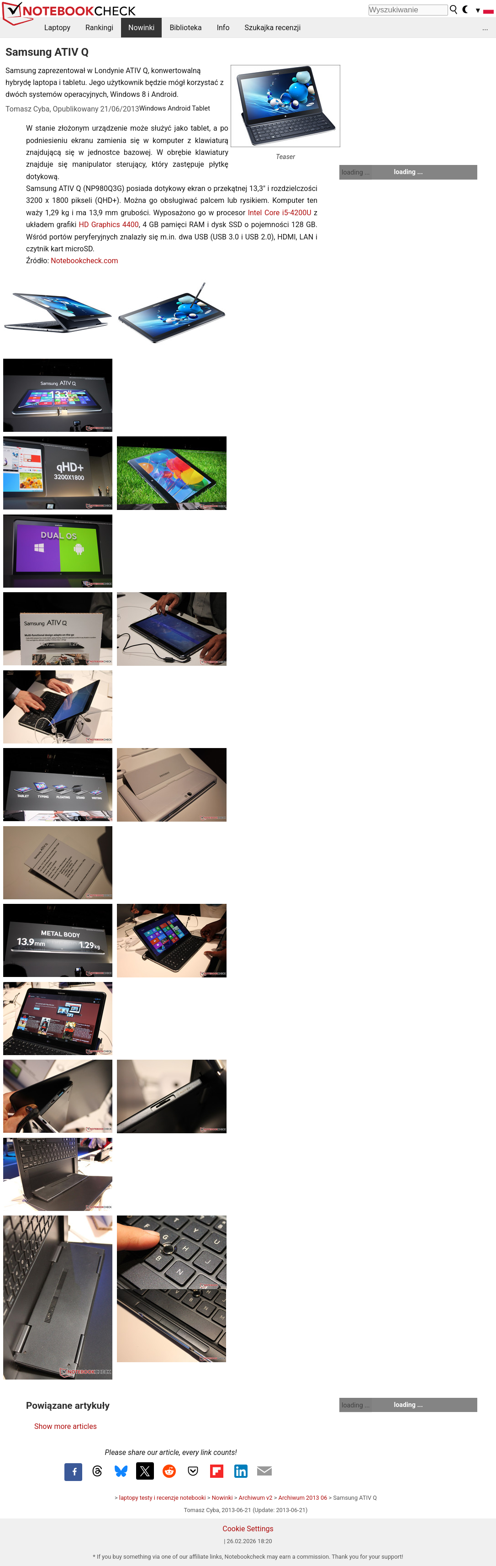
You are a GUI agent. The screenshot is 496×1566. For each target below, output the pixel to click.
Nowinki (141, 27)
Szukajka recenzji (273, 27)
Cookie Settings (248, 1528)
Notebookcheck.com (84, 260)
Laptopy (57, 27)
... (485, 27)
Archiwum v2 (256, 1497)
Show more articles (65, 1426)
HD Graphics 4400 (109, 224)
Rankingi (99, 27)
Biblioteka (185, 27)
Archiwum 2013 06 (303, 1497)
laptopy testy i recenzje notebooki (162, 1497)
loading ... (355, 172)
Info (223, 27)
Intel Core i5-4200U (279, 212)
